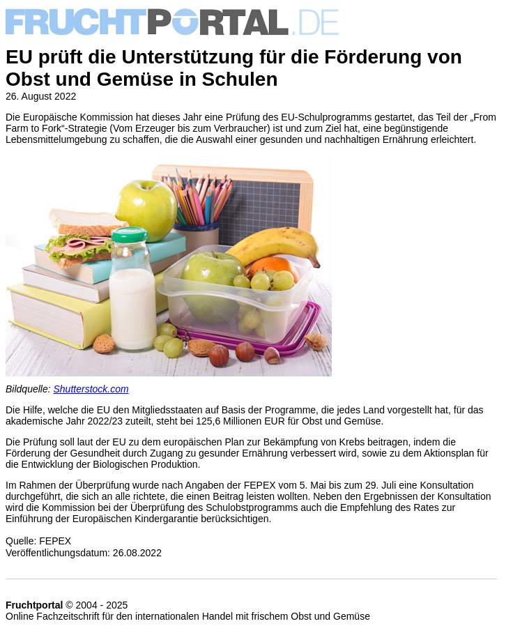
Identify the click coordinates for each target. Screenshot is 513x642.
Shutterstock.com (91, 389)
